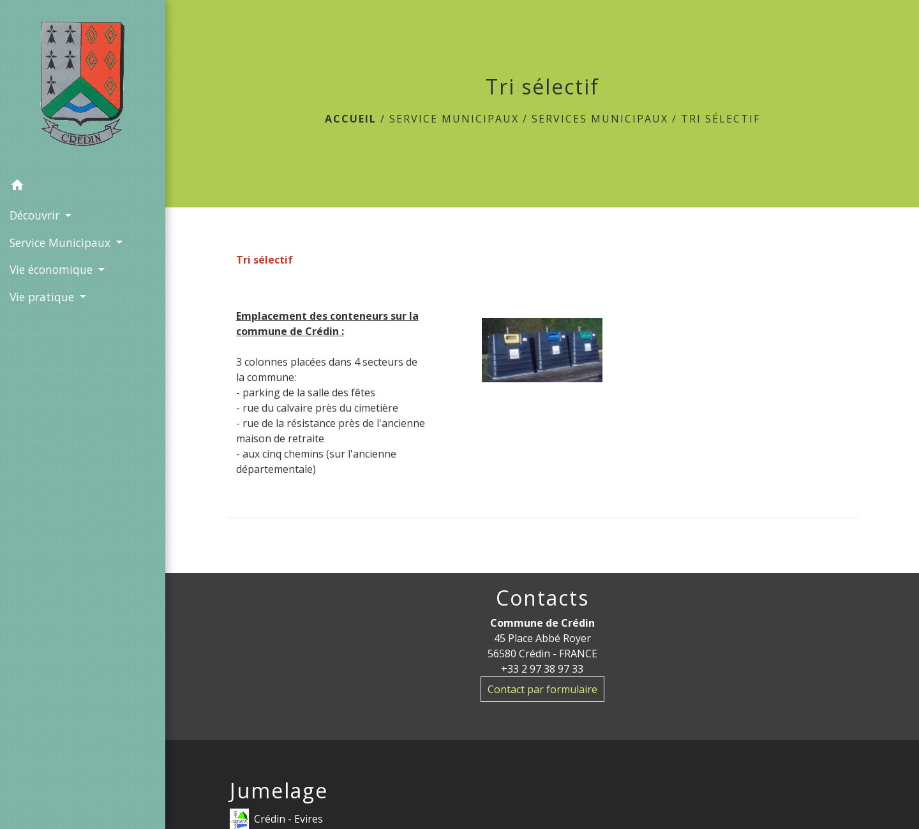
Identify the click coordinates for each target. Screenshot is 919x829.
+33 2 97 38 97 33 (542, 669)
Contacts (542, 598)
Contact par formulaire (542, 689)
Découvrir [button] (36, 215)
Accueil (351, 119)
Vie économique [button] (53, 269)
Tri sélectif (720, 119)
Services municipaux (600, 119)
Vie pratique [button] (43, 296)
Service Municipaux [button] (62, 242)
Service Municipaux (454, 119)
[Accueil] (83, 86)
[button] (83, 187)
